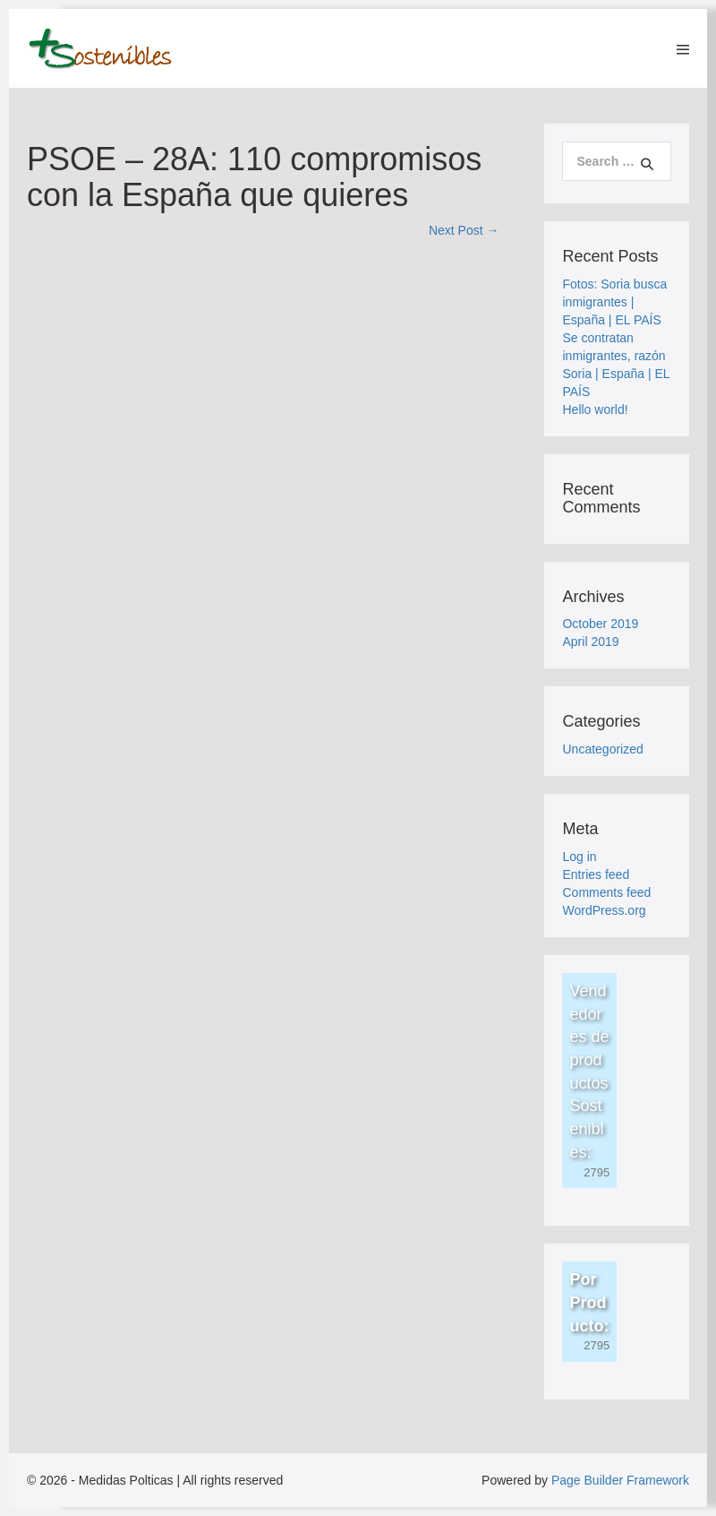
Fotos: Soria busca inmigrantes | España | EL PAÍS (614, 302)
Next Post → (464, 230)
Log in (579, 856)
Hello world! (594, 409)
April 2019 (590, 641)
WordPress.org (603, 910)
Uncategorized (602, 749)
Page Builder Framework (620, 1480)
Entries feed (595, 874)
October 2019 (600, 623)
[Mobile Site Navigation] (683, 49)
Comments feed (606, 892)
